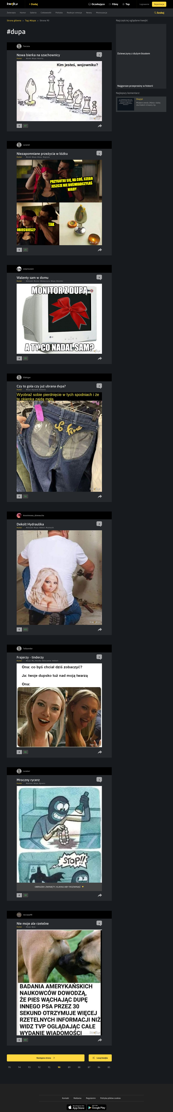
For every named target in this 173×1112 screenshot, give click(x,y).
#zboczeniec (46, 661)
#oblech (55, 661)
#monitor (59, 281)
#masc (39, 157)
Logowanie (144, 4)
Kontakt (65, 1098)
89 (69, 1067)
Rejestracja (159, 4)
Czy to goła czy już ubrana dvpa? (41, 386)
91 (49, 1067)
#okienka (42, 390)
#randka (38, 661)
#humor (36, 281)
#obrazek (29, 281)
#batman (29, 783)
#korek (28, 58)
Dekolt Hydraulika (30, 524)
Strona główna (14, 20)
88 (79, 1067)
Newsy (89, 12)
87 (89, 1067)
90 (59, 1067)
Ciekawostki (46, 12)
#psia (34, 927)
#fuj (33, 661)
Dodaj (34, 4)
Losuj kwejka (100, 1058)
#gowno (42, 783)
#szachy (40, 58)
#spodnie (35, 390)
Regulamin (91, 1098)
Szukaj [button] (160, 12)
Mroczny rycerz (28, 780)
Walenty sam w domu (32, 278)
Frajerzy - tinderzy (30, 657)
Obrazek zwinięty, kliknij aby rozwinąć (58, 887)
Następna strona (46, 1058)
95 (9, 1067)
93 (29, 1067)
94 (19, 1067)
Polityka (59, 12)
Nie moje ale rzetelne (33, 923)
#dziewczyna (45, 281)
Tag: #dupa (30, 20)
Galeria (33, 12)
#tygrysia (46, 157)
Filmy (115, 4)
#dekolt (42, 528)
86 (99, 1067)
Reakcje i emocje (74, 12)
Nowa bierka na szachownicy (38, 55)
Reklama (77, 1098)
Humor (23, 12)
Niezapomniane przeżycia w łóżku (42, 154)
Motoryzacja (101, 12)
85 (109, 1067)
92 (39, 1067)
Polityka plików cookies (110, 1098)
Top (128, 4)
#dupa (34, 58)
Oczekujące (98, 4)
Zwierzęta (11, 12)
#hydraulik (50, 528)
